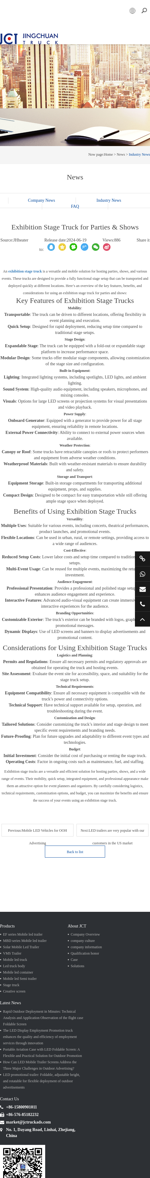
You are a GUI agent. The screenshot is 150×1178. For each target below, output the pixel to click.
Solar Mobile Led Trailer (21, 930)
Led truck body (14, 949)
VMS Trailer (12, 936)
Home (108, 150)
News (121, 150)
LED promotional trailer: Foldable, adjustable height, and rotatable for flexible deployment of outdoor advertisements (41, 1063)
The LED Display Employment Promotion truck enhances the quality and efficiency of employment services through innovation (40, 1019)
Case (74, 942)
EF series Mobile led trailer (22, 917)
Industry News (139, 150)
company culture (83, 923)
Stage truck (11, 968)
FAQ (75, 203)
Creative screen (14, 974)
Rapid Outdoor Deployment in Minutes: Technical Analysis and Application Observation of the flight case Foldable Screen (43, 1000)
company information (86, 930)
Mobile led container (18, 955)
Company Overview (85, 917)
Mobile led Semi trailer (20, 961)
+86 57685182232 (142, 604)
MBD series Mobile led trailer (25, 923)
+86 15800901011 (142, 574)
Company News (42, 197)
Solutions (77, 949)
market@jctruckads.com (142, 589)
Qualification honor (85, 936)
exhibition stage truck (25, 267)
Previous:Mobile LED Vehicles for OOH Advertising (40, 826)
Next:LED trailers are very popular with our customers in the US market (40, 841)
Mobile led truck (15, 942)
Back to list (115, 835)
